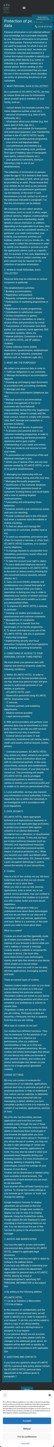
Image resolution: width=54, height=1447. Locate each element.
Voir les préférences (27, 1436)
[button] (49, 1395)
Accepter (27, 1421)
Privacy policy (25, 1443)
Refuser (27, 1429)
